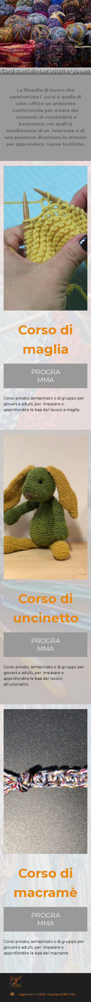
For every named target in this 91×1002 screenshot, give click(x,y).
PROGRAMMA (45, 376)
